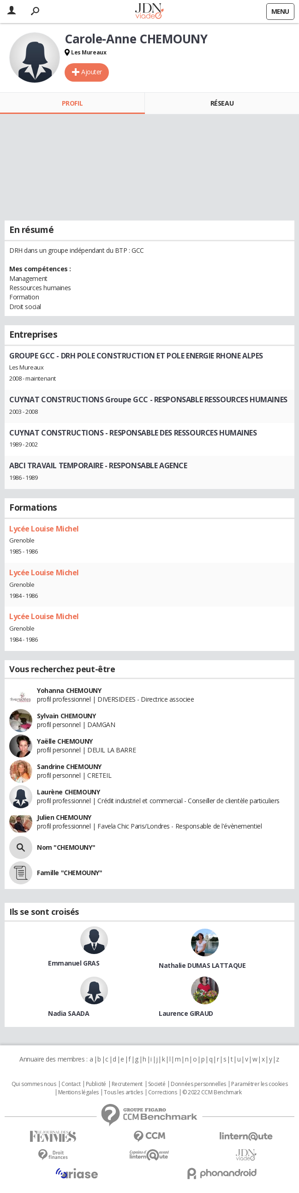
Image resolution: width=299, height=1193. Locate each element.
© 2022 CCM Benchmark (212, 1092)
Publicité (96, 1084)
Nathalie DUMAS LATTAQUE (202, 965)
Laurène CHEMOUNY (68, 791)
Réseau (221, 103)
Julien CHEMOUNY (64, 817)
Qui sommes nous (34, 1084)
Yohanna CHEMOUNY (69, 690)
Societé (157, 1084)
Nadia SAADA (68, 1013)
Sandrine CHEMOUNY (69, 766)
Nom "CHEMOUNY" (66, 847)
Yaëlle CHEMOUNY (65, 741)
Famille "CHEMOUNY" (69, 872)
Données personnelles (198, 1084)
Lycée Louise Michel (44, 529)
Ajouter (91, 71)
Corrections (162, 1092)
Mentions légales (78, 1092)
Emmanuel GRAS (74, 963)
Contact (70, 1084)
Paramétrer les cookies (259, 1084)
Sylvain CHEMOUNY (66, 715)
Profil (72, 103)
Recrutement (127, 1084)
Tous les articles (123, 1092)
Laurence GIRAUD (186, 1013)
